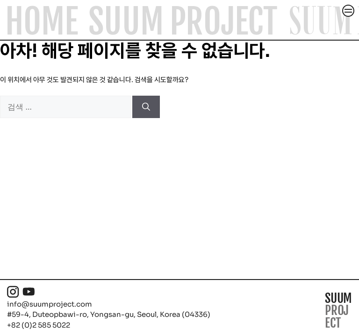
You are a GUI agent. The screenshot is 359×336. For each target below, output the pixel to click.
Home (41, 22)
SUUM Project (183, 22)
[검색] (146, 107)
